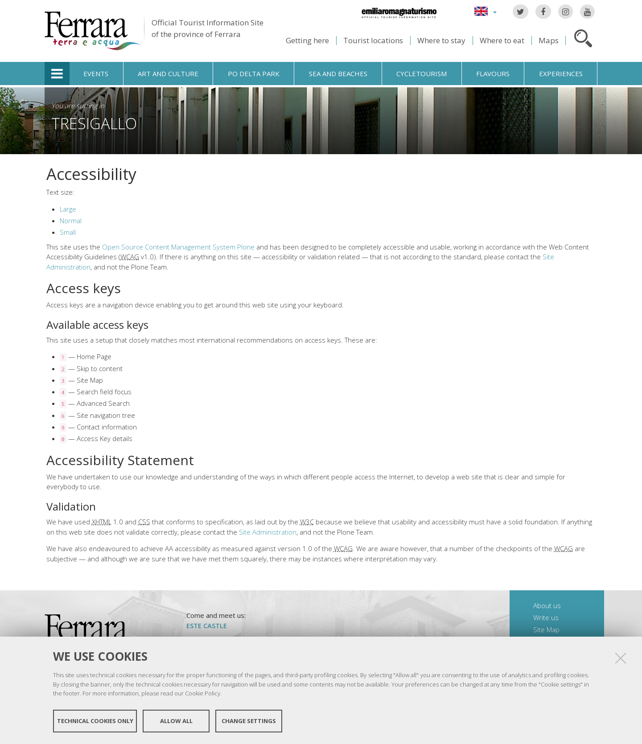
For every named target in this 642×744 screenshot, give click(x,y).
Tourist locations (373, 40)
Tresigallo (94, 123)
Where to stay (441, 40)
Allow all (176, 721)
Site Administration (267, 531)
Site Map (546, 629)
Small (68, 232)
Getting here (307, 40)
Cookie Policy (202, 693)
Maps (549, 40)
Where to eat (502, 40)
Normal (71, 220)
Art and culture (168, 73)
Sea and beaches (338, 73)
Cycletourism (421, 73)
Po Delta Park (254, 73)
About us (547, 605)
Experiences (561, 73)
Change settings (249, 721)
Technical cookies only (95, 721)
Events (95, 73)
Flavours (493, 73)
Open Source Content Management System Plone (178, 246)
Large (68, 208)
